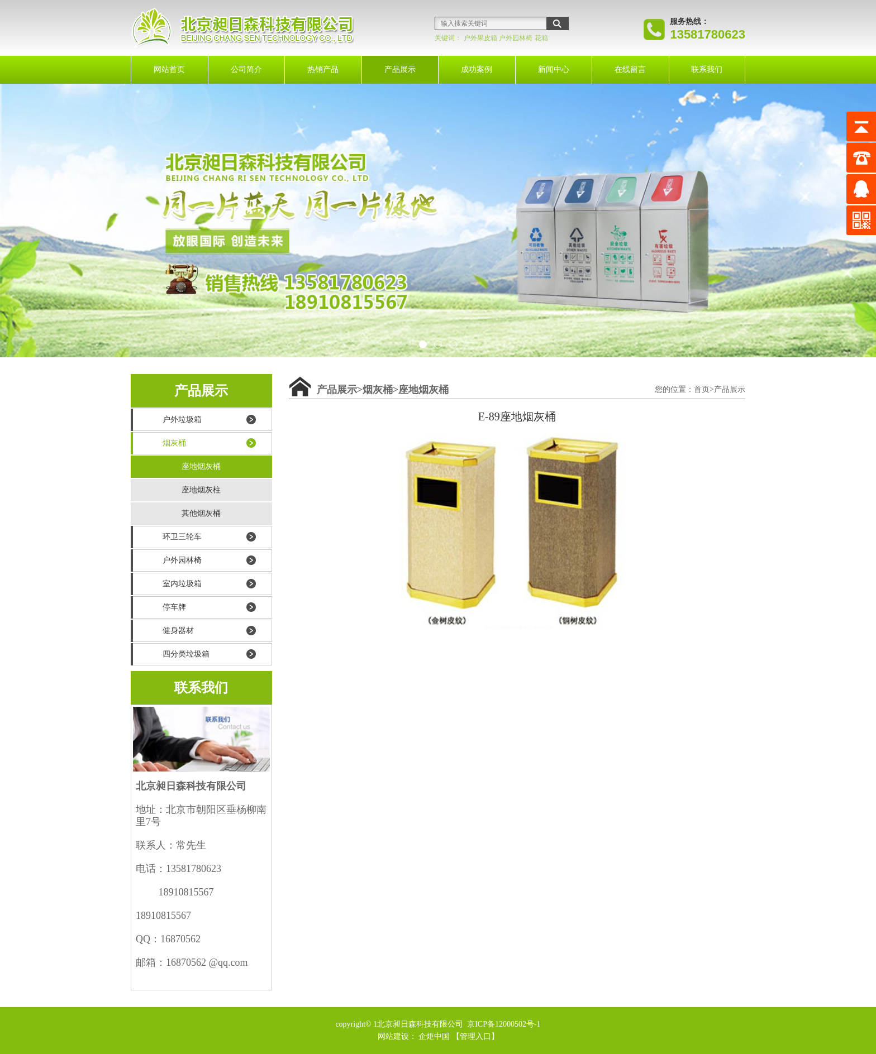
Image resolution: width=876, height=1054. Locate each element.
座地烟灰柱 (201, 490)
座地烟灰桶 (201, 466)
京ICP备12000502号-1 (503, 1024)
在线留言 (630, 69)
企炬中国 (434, 1036)
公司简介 (246, 69)
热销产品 (323, 69)
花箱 (541, 38)
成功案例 (476, 69)
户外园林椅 (515, 38)
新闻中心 (553, 69)
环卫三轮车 (182, 537)
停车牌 (174, 607)
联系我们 (706, 69)
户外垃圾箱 (182, 419)
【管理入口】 (475, 1036)
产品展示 (400, 69)
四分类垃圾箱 (186, 654)
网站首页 (169, 69)
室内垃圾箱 (182, 583)
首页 (702, 389)
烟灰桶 (174, 443)
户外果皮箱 (480, 38)
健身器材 (178, 630)
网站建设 (393, 1036)
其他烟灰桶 (201, 513)
